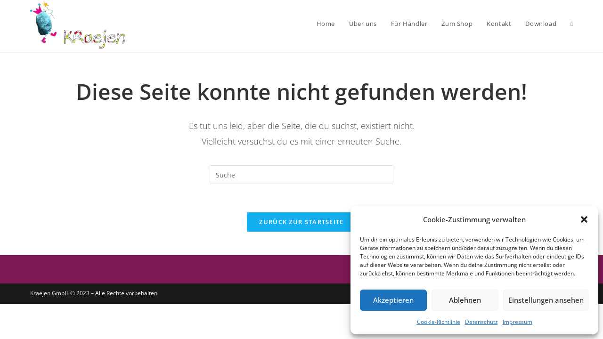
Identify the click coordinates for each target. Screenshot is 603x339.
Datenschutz (481, 322)
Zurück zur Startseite (301, 222)
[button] (584, 219)
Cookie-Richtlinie (438, 322)
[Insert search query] (301, 174)
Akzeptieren (393, 300)
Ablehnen (465, 300)
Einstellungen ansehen (546, 300)
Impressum (517, 322)
